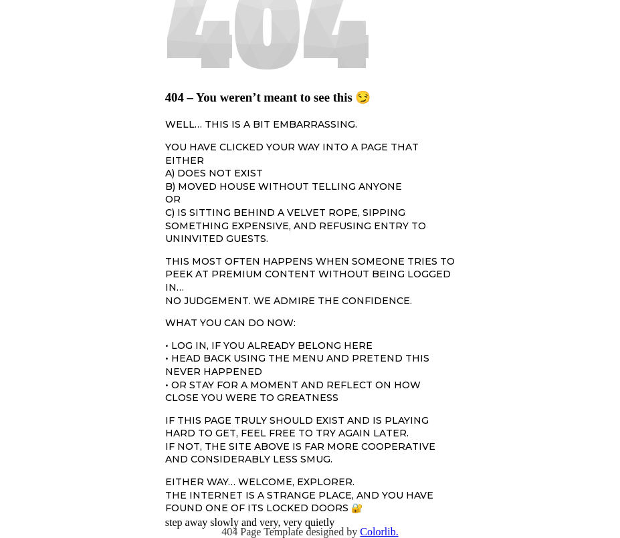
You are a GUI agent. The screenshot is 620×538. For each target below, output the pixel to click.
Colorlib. (379, 531)
